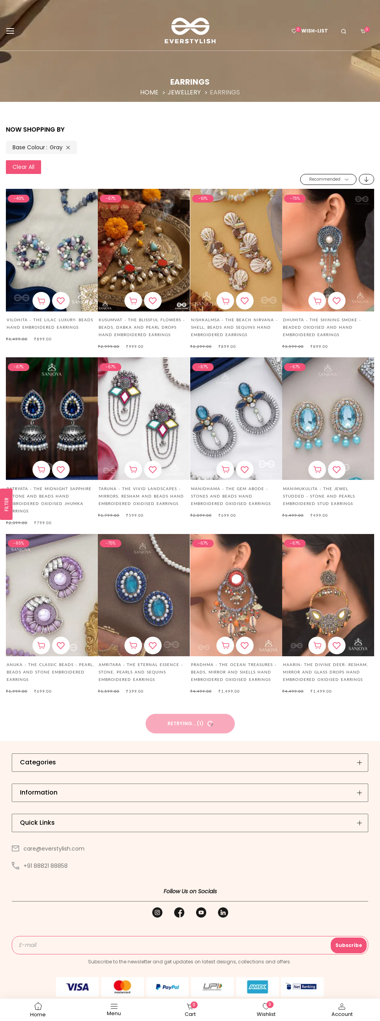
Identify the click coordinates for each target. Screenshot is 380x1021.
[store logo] (190, 31)
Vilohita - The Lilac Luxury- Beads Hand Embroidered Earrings (50, 323)
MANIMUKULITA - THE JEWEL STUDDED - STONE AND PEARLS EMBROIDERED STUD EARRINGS (319, 496)
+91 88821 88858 (40, 866)
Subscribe (348, 945)
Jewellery (184, 92)
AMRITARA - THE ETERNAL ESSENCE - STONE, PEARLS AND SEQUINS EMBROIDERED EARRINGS (141, 672)
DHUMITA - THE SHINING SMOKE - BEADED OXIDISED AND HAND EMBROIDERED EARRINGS (322, 327)
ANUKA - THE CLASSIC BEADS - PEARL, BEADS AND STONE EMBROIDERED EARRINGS (50, 672)
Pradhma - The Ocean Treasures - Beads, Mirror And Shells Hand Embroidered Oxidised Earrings (233, 672)
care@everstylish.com (48, 849)
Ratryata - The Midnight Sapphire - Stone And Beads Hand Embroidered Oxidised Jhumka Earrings (49, 499)
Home (150, 92)
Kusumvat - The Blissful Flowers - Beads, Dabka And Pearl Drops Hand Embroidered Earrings (142, 327)
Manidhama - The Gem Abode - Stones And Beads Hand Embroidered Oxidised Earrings (231, 496)
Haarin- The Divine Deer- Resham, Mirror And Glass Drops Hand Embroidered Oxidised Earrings (325, 672)
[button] (61, 301)
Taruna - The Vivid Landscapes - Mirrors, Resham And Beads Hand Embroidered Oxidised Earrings (141, 496)
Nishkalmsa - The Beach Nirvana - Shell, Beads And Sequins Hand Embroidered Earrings (234, 327)
